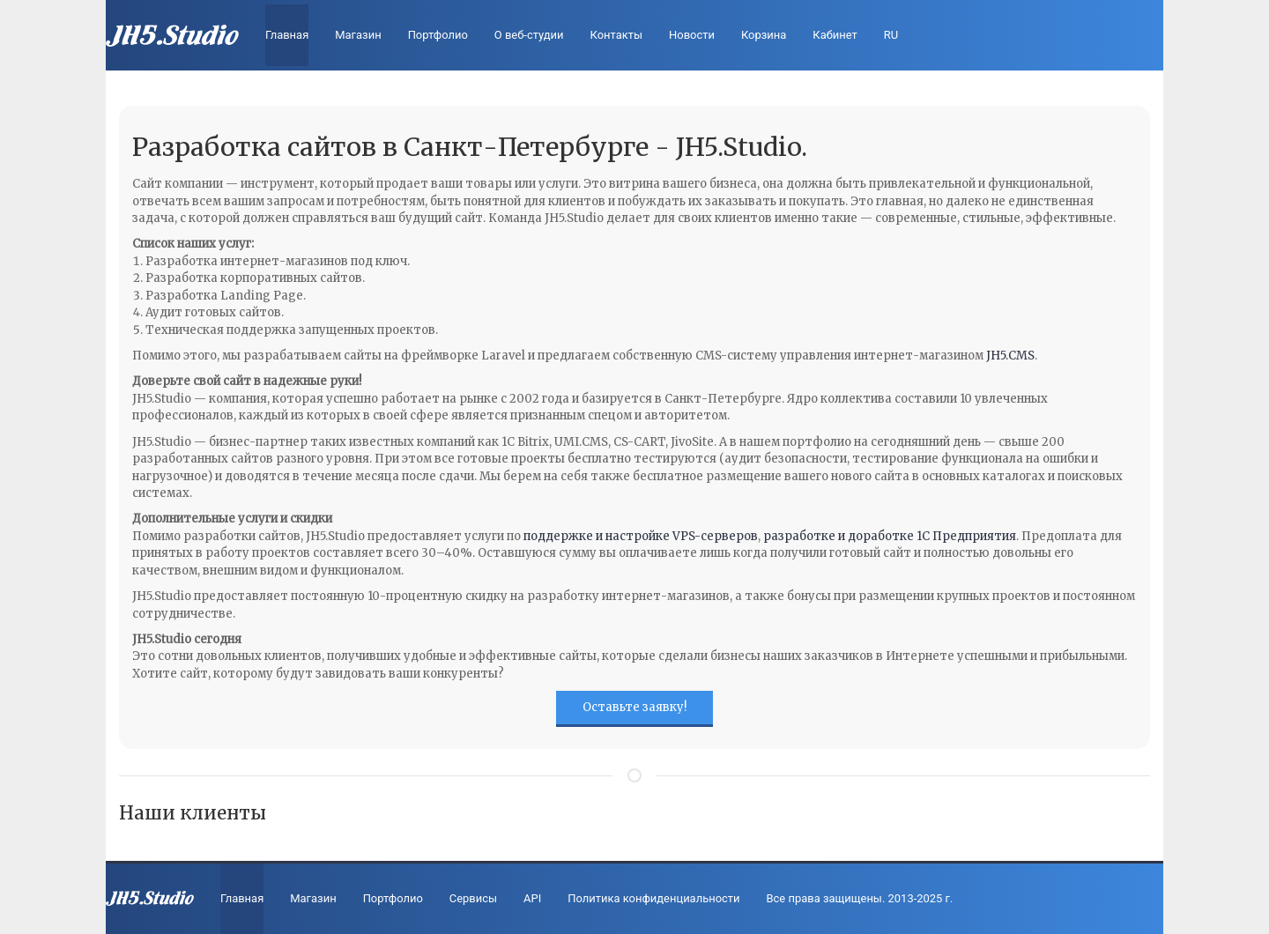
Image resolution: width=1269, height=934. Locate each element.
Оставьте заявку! (634, 707)
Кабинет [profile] (835, 34)
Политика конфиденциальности (653, 898)
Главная (286, 34)
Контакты (616, 34)
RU (891, 34)
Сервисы (473, 898)
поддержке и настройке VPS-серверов (640, 536)
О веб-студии (529, 34)
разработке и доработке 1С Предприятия (889, 536)
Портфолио (438, 34)
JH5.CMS (1010, 355)
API (532, 898)
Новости (692, 34)
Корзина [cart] (763, 34)
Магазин (358, 34)
